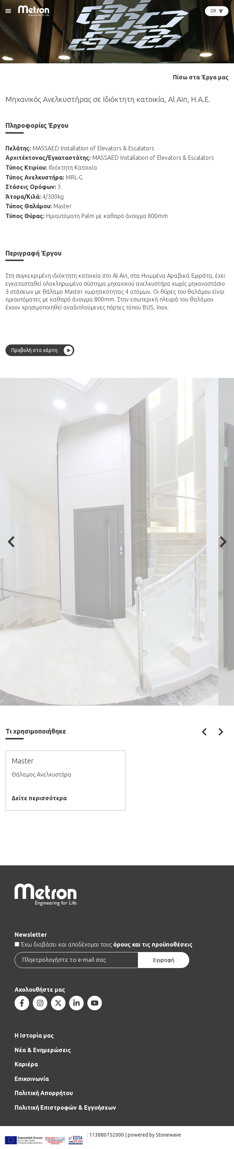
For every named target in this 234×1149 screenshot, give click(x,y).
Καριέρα (26, 1064)
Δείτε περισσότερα (39, 798)
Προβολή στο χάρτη (34, 350)
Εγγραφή (163, 960)
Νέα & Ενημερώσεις (43, 1050)
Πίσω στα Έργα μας (201, 77)
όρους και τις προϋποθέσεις (153, 944)
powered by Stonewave (154, 1135)
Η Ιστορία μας (34, 1035)
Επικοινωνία (32, 1078)
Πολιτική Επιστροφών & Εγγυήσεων (65, 1107)
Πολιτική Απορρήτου (44, 1093)
